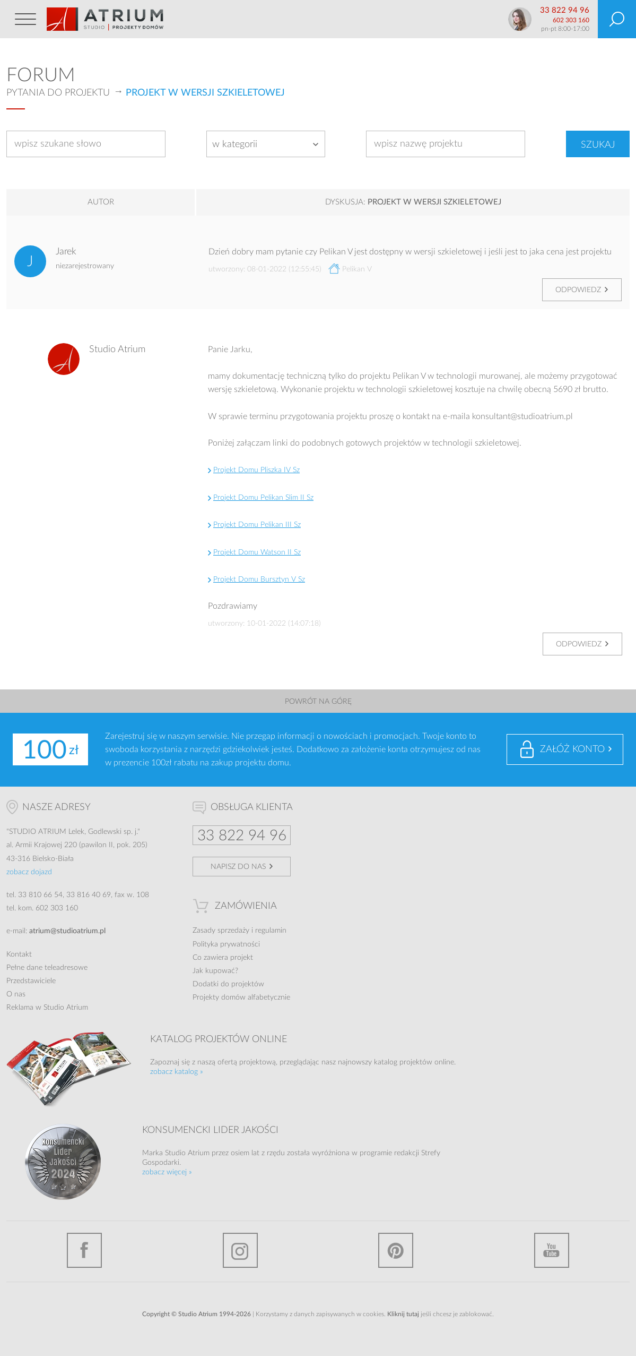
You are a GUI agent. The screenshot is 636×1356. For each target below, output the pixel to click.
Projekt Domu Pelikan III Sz (257, 524)
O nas (15, 994)
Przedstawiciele (31, 981)
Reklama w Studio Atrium (47, 1007)
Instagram (240, 1250)
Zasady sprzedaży (221, 930)
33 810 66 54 (40, 895)
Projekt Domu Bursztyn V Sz (259, 579)
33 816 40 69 (88, 895)
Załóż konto (572, 749)
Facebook (84, 1250)
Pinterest (395, 1250)
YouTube (551, 1250)
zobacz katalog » (176, 1072)
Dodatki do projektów (228, 984)
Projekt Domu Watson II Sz (257, 552)
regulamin (270, 930)
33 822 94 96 (564, 10)
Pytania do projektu (58, 93)
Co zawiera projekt (223, 957)
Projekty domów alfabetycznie (241, 997)
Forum (40, 75)
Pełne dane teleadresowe (47, 967)
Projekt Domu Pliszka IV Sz (256, 470)
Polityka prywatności (226, 944)
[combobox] (265, 144)
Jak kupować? (215, 971)
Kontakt (19, 954)
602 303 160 (571, 20)
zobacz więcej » (167, 1172)
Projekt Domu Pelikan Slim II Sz (263, 497)
